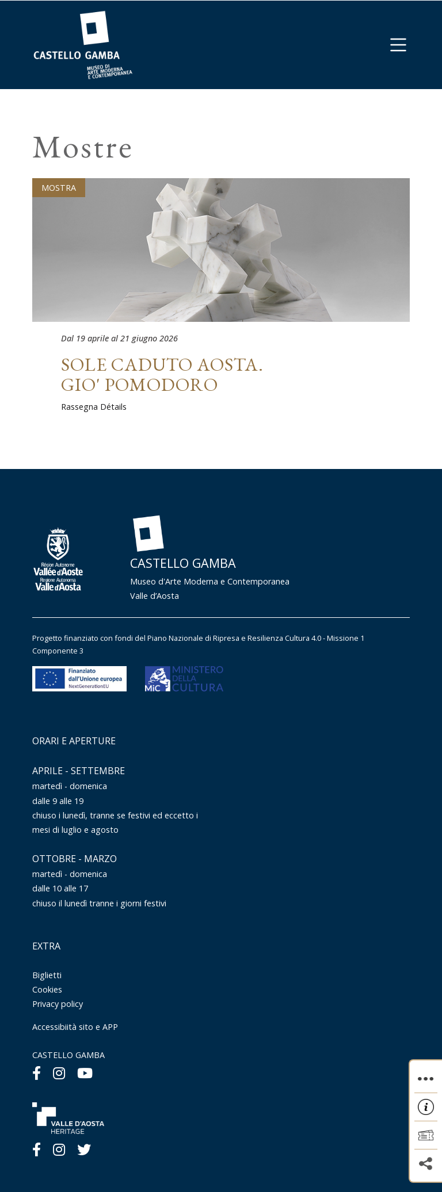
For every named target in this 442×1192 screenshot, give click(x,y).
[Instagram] (59, 1072)
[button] (398, 45)
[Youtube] (85, 1072)
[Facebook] (36, 1072)
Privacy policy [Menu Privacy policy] (57, 1003)
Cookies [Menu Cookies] (47, 989)
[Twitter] (84, 1149)
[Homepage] (83, 43)
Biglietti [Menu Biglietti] (47, 975)
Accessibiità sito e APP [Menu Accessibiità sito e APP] (75, 1026)
